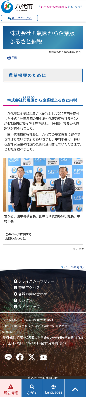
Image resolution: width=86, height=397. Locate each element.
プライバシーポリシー (34, 281)
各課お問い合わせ (30, 294)
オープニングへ (19, 18)
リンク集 (23, 300)
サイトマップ (27, 307)
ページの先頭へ (75, 267)
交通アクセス (27, 288)
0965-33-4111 (11, 331)
